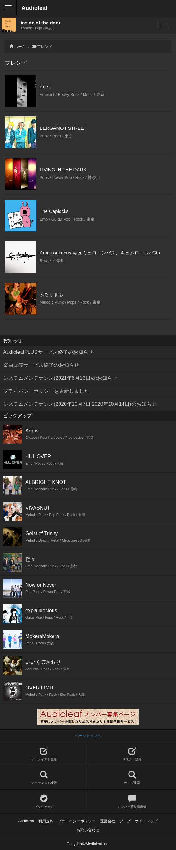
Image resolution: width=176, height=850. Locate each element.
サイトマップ (146, 821)
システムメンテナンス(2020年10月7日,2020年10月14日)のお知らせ (80, 404)
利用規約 (45, 821)
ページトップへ (88, 736)
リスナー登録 (132, 754)
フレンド (44, 46)
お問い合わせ (88, 830)
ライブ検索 (132, 778)
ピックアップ (44, 801)
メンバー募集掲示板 (132, 801)
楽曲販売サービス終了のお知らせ (41, 365)
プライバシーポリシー (77, 821)
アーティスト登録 (44, 754)
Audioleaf (34, 8)
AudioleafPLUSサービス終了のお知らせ (48, 352)
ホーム (20, 46)
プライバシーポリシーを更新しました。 (48, 391)
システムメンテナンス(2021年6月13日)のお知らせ (60, 378)
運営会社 (107, 821)
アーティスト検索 (44, 778)
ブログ (125, 821)
